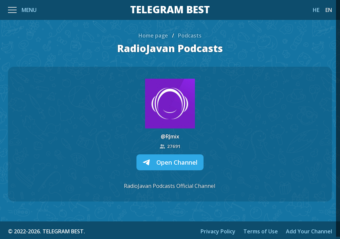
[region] (170, 119)
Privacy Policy (218, 231)
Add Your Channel (309, 231)
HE (316, 10)
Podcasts (190, 35)
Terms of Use (260, 231)
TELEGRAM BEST (170, 10)
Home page (153, 35)
